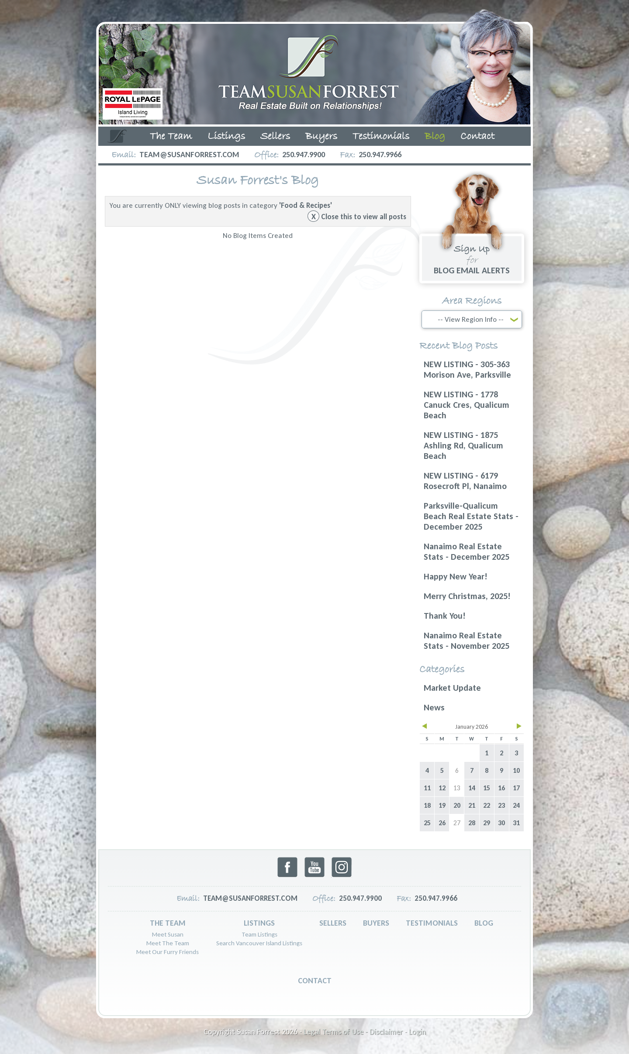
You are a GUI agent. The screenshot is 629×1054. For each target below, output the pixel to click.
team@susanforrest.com (189, 154)
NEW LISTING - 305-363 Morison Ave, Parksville (467, 369)
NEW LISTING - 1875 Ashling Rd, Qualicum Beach (463, 445)
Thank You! (445, 615)
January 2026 (471, 726)
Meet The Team (167, 943)
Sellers (275, 136)
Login (417, 1032)
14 (471, 788)
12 (442, 788)
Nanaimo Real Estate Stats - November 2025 (466, 640)
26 (442, 823)
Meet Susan (167, 934)
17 (516, 788)
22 (486, 805)
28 (471, 823)
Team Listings (259, 934)
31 (516, 823)
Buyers (321, 136)
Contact (477, 136)
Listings (226, 136)
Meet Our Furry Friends (167, 952)
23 (501, 805)
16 (501, 788)
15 (486, 788)
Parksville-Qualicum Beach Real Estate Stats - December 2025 (471, 516)
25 (427, 823)
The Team (171, 136)
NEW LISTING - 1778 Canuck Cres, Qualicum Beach (466, 404)
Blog (435, 136)
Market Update (452, 687)
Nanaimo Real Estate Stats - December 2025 (466, 551)
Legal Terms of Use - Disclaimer (353, 1032)
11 (427, 788)
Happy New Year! (455, 576)
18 (427, 805)
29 (486, 823)
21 (471, 805)
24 (516, 805)
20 (456, 805)
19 (442, 805)
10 (516, 770)
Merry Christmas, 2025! (467, 596)
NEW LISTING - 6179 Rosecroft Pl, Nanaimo (465, 480)
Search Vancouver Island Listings (259, 943)
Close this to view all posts (357, 216)
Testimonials (381, 136)
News (434, 707)
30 (501, 823)
